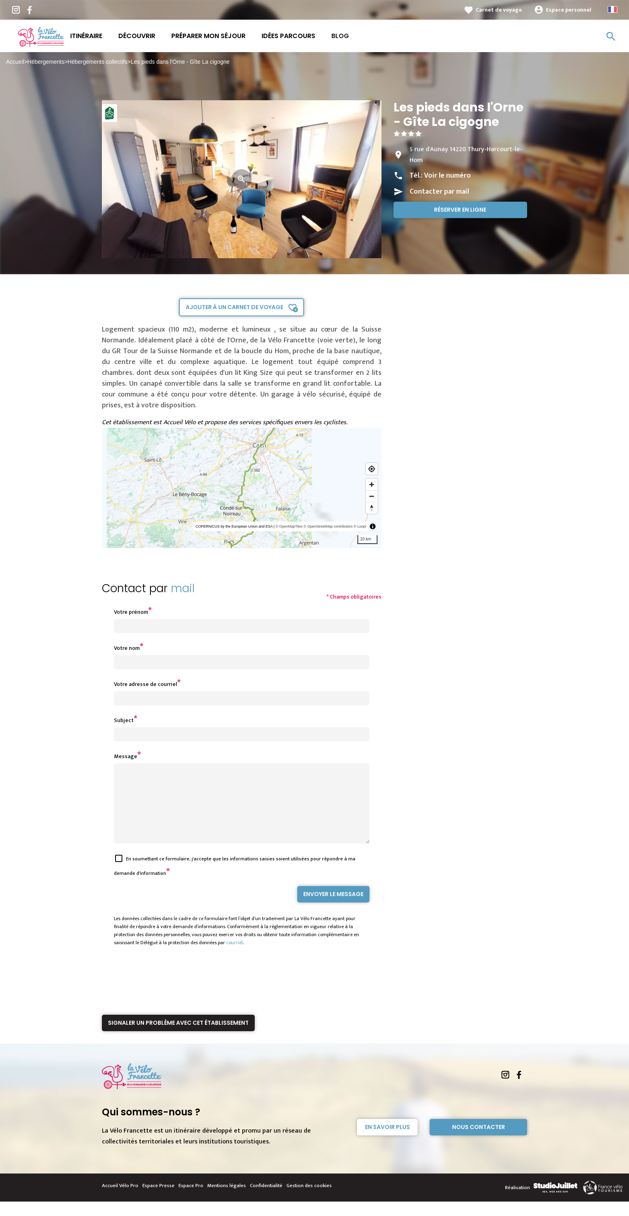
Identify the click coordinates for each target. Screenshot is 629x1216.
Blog (340, 35)
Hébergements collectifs (97, 62)
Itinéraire (86, 35)
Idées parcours (288, 35)
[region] (241, 488)
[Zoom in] (371, 484)
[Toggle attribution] (372, 526)
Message (125, 756)
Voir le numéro (447, 176)
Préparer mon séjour (208, 35)
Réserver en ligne (460, 210)
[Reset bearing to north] (371, 508)
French (612, 9)
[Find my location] (371, 469)
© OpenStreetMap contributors (328, 526)
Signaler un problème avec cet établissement (178, 1037)
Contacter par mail (439, 192)
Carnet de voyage (499, 9)
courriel (234, 957)
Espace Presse (158, 1200)
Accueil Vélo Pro (120, 1200)
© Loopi (360, 526)
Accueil (15, 62)
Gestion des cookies (309, 1200)
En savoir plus (387, 1141)
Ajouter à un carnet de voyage (234, 307)
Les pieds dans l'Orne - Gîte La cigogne (180, 62)
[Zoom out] (371, 496)
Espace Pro (191, 1200)
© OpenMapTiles (289, 526)
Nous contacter (478, 1141)
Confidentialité (266, 1200)
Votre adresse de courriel (145, 684)
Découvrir (136, 35)
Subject (124, 720)
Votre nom (127, 648)
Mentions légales (226, 1200)
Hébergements (45, 62)
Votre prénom (131, 612)
